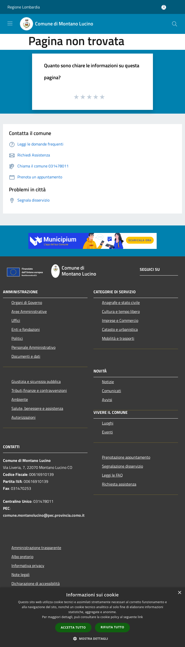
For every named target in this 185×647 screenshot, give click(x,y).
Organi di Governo (26, 302)
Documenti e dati (25, 356)
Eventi (107, 432)
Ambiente (19, 399)
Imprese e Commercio (120, 320)
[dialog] (92, 617)
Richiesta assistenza (119, 484)
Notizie (108, 382)
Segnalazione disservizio (122, 466)
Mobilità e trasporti (118, 338)
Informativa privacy (27, 566)
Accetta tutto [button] (73, 627)
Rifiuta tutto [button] (112, 627)
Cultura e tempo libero (121, 311)
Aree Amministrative (29, 311)
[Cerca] (175, 24)
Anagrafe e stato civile (121, 302)
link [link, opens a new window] (140, 617)
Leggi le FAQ (112, 475)
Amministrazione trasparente (36, 548)
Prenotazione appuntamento (126, 457)
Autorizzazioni (23, 417)
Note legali (20, 574)
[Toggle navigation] (10, 23)
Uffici (15, 320)
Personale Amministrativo (33, 347)
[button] (92, 638)
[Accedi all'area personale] (164, 7)
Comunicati (111, 391)
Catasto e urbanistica (120, 329)
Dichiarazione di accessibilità (35, 583)
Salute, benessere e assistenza (37, 408)
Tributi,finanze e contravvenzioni (39, 390)
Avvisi (107, 400)
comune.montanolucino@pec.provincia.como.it (44, 515)
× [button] (179, 593)
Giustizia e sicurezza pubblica (36, 381)
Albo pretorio (22, 557)
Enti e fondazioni (25, 329)
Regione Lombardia (23, 7)
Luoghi (107, 423)
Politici (17, 338)
